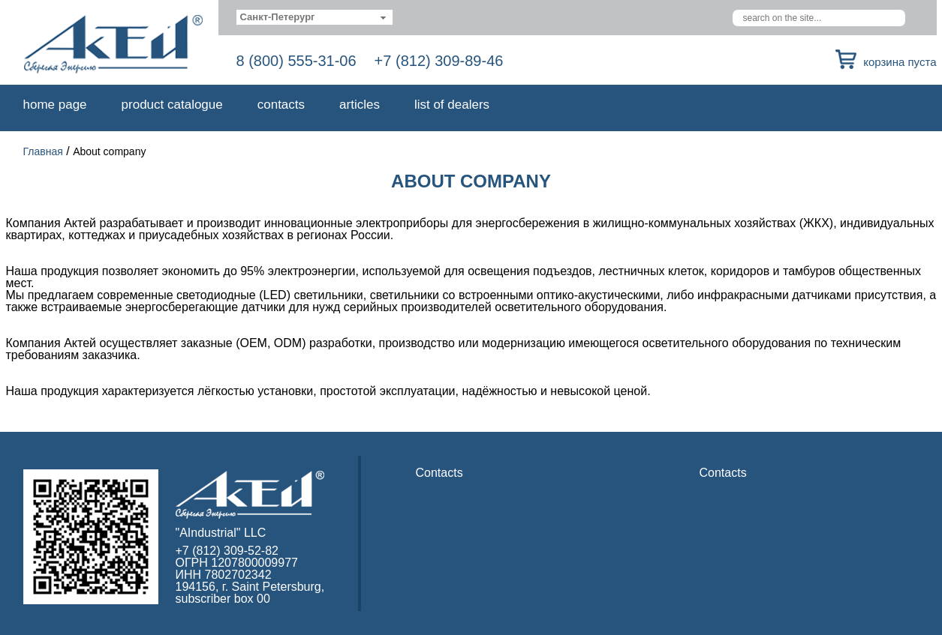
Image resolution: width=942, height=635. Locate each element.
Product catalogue (172, 104)
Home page (55, 104)
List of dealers (451, 104)
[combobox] (314, 17)
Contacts (281, 104)
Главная (43, 151)
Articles (359, 104)
